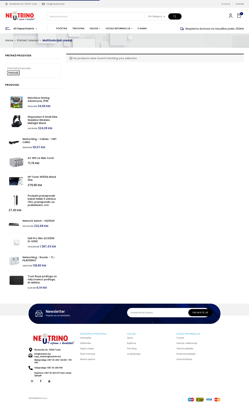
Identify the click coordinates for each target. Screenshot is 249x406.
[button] (239, 15)
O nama (225, 3)
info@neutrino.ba (55, 3)
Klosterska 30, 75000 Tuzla (21, 3)
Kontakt (240, 3)
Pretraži (13, 73)
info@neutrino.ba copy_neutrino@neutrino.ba (47, 355)
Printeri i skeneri (28, 40)
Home (9, 40)
